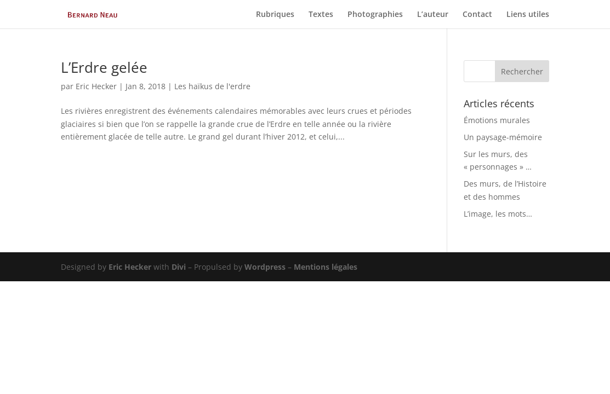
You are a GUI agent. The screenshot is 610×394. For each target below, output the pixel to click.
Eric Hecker (96, 86)
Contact (477, 14)
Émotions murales (497, 120)
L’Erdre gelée (104, 67)
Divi (179, 267)
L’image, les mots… (498, 213)
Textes (321, 14)
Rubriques (275, 14)
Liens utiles (527, 14)
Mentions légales (325, 267)
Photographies (375, 14)
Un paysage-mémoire (503, 137)
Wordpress (265, 267)
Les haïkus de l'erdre (212, 86)
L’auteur (432, 14)
